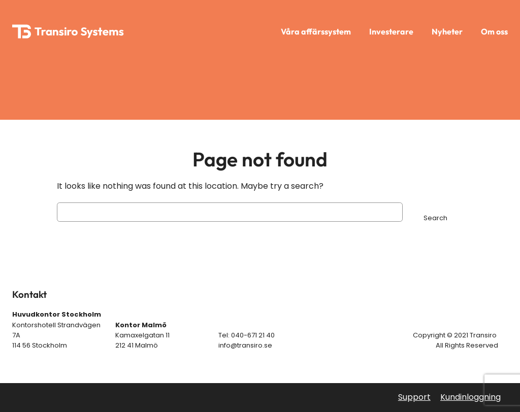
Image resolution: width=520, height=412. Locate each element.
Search (435, 218)
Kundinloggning (470, 397)
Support (414, 397)
